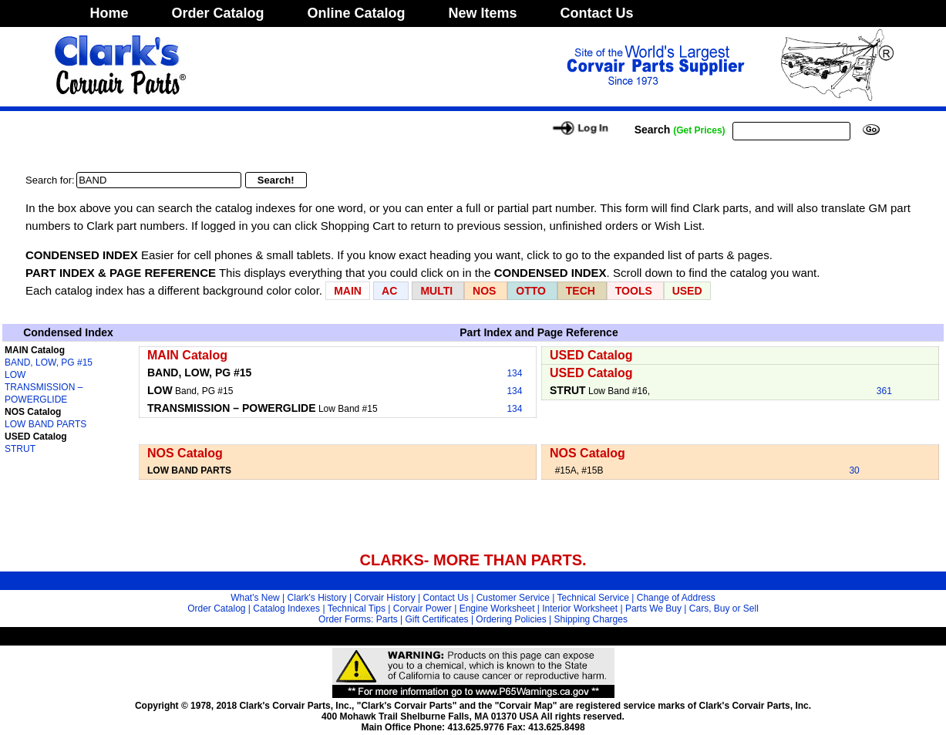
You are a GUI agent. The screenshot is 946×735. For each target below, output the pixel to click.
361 (884, 391)
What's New (255, 597)
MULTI (436, 291)
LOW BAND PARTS (45, 424)
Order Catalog (218, 13)
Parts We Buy (653, 608)
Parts (387, 619)
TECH (580, 291)
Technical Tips (356, 608)
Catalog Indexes (286, 608)
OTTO (531, 291)
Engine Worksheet (497, 608)
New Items (483, 13)
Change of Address (676, 597)
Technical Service (593, 597)
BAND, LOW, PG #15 (49, 362)
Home (109, 13)
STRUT (20, 448)
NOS (484, 291)
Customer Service (513, 597)
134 (514, 373)
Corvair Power (422, 608)
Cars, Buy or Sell (724, 608)
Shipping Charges (591, 619)
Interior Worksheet (580, 608)
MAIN (348, 291)
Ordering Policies (511, 619)
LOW (15, 374)
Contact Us (597, 13)
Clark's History (317, 597)
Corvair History (384, 597)
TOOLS (633, 291)
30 (854, 470)
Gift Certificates (437, 619)
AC (391, 291)
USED (687, 291)
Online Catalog (357, 13)
